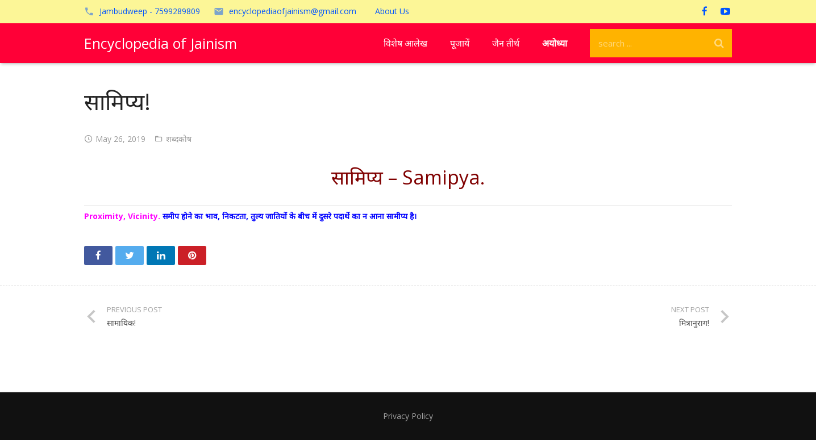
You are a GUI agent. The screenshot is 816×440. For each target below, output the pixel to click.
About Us (392, 11)
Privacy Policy (408, 415)
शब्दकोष (178, 138)
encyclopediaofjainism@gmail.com (292, 11)
